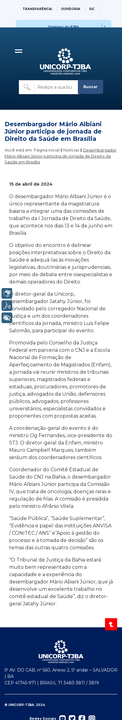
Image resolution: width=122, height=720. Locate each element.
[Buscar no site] (49, 87)
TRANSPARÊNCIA (37, 9)
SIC (92, 9)
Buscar (90, 86)
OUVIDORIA (70, 9)
